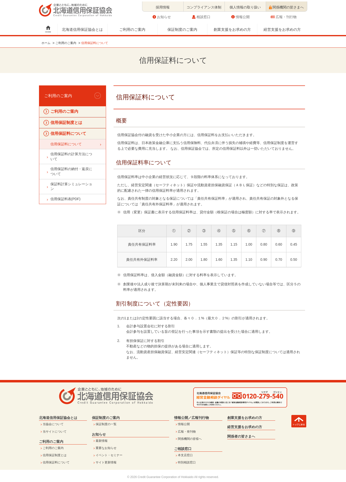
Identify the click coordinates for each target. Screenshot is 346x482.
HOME (48, 30)
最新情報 (102, 441)
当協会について (53, 424)
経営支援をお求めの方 (282, 28)
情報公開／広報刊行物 (191, 418)
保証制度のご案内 (182, 28)
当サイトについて (55, 431)
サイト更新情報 (106, 462)
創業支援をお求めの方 (232, 28)
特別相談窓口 (187, 462)
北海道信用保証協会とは (82, 28)
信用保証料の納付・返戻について (71, 171)
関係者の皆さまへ (241, 436)
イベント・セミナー (109, 455)
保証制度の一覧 (106, 424)
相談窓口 (201, 15)
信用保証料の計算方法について (71, 156)
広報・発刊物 (187, 431)
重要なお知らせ (106, 448)
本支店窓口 (185, 455)
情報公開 (240, 15)
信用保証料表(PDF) (65, 199)
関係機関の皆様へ (190, 439)
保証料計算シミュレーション (71, 186)
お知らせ (162, 15)
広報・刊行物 (284, 15)
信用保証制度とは (66, 122)
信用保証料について (68, 133)
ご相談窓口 (183, 449)
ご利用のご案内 (132, 28)
